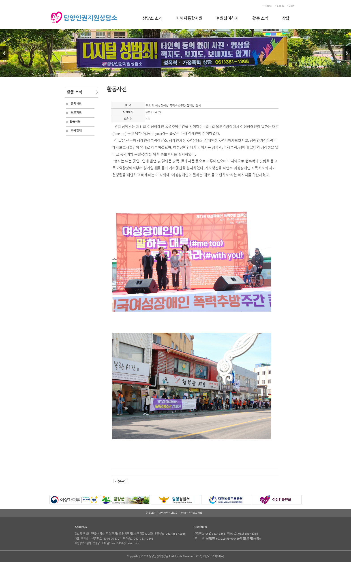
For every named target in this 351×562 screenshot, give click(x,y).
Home (268, 5)
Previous (4, 53)
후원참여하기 (227, 18)
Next (346, 53)
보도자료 (76, 112)
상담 (286, 18)
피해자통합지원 (189, 18)
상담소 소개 (152, 18)
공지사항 (76, 103)
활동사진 (75, 121)
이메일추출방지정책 (191, 513)
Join (291, 5)
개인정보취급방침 (168, 513)
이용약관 (150, 513)
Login (280, 5)
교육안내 (76, 130)
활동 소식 (260, 18)
